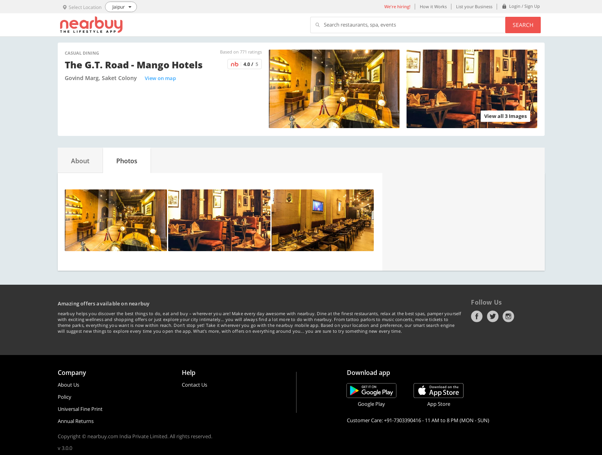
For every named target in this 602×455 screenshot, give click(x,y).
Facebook (477, 316)
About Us (68, 384)
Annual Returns (76, 421)
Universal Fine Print (80, 408)
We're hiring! (397, 6)
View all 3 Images (505, 116)
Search (523, 25)
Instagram (508, 316)
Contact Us (194, 384)
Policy (64, 396)
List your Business (474, 6)
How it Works (433, 6)
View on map (160, 78)
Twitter (493, 316)
